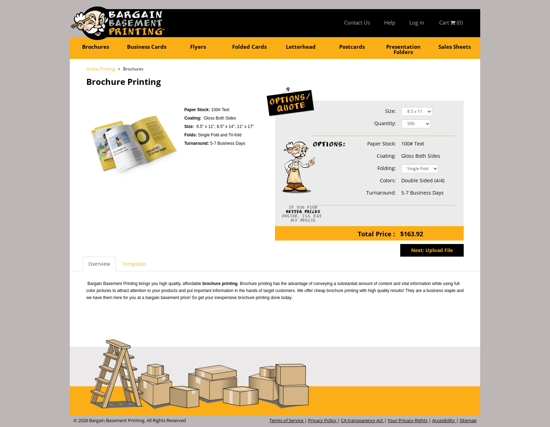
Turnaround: (197, 143)
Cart (451, 22)
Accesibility (444, 420)
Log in (416, 22)
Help (389, 22)
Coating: (386, 155)
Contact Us (357, 22)
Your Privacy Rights (408, 420)
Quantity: (385, 123)
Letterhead (301, 46)
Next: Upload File (432, 250)
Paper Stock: (354, 143)
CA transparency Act (362, 420)
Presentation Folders (403, 49)
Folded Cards (249, 46)
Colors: (388, 180)
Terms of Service (286, 420)
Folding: (386, 168)
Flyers (198, 46)
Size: (390, 111)
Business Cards (146, 46)
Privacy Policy (322, 420)
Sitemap (468, 420)
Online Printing (100, 69)
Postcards (352, 46)
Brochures (95, 46)
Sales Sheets (454, 46)
